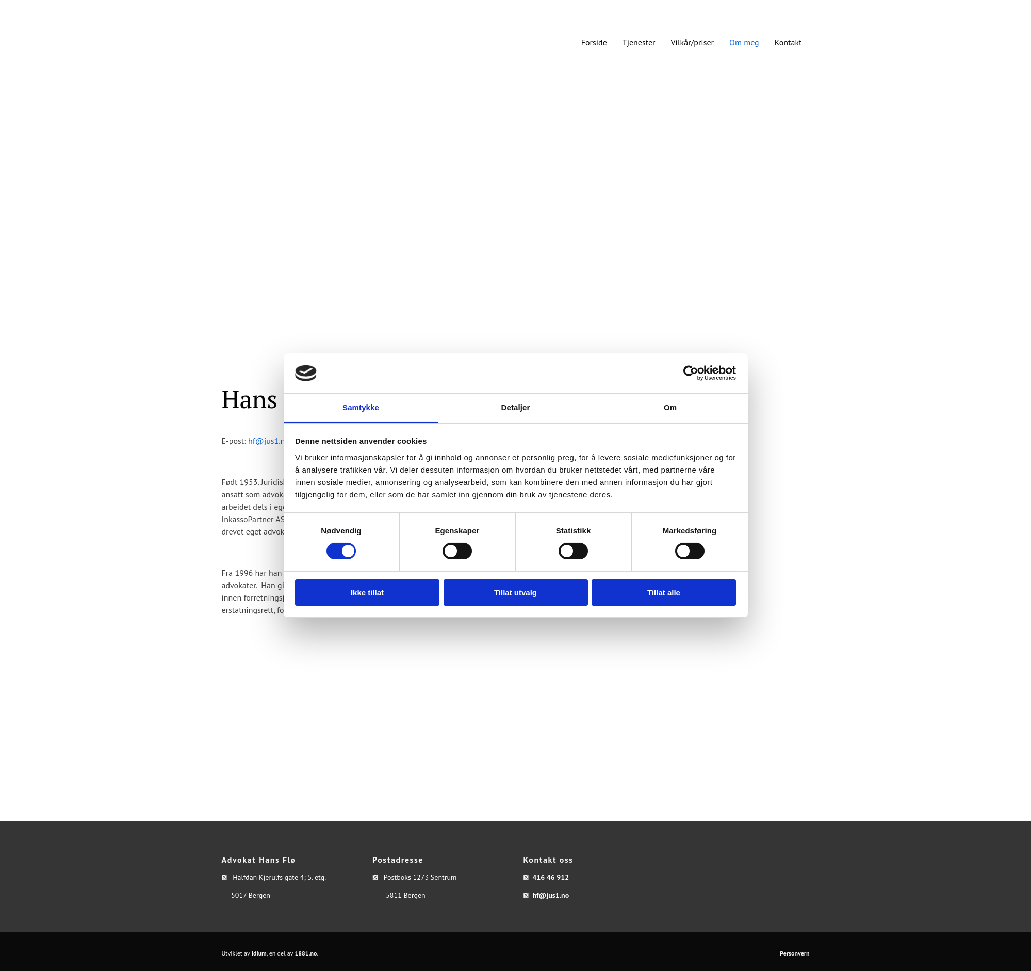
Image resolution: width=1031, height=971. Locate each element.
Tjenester (639, 42)
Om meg (744, 42)
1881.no (305, 953)
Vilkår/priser (692, 42)
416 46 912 (550, 877)
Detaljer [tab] (515, 407)
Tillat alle (663, 592)
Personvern (794, 953)
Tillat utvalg (515, 592)
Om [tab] (670, 407)
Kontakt (788, 42)
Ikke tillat (367, 592)
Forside (594, 42)
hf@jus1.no (268, 440)
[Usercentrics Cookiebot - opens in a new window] (691, 373)
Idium (259, 953)
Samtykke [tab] (360, 407)
